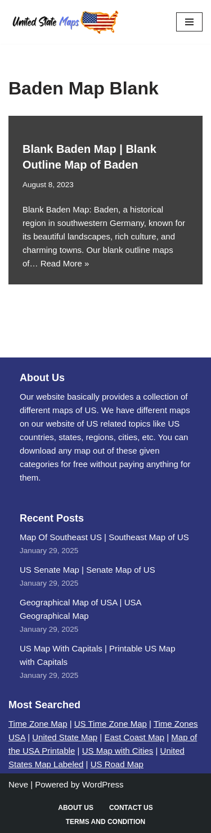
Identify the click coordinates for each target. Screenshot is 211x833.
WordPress (103, 784)
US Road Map (117, 764)
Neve (18, 784)
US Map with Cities (118, 750)
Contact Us (131, 808)
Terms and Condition (106, 822)
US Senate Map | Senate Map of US (87, 569)
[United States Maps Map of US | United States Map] (64, 22)
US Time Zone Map (110, 723)
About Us (75, 808)
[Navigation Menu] (189, 21)
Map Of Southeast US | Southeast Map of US (104, 537)
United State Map (64, 737)
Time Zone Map (37, 723)
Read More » (65, 263)
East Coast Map (134, 737)
